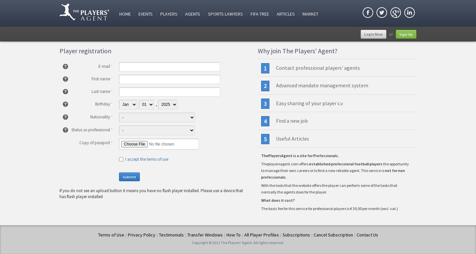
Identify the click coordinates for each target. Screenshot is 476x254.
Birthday (103, 104)
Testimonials (171, 235)
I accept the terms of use (146, 159)
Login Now (373, 34)
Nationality (101, 117)
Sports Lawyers (225, 14)
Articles (286, 14)
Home (125, 14)
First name (102, 79)
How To (233, 235)
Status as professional (91, 130)
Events (146, 14)
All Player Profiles (261, 235)
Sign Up (406, 34)
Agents (192, 14)
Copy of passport (95, 143)
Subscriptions (296, 235)
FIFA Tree (260, 14)
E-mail (105, 66)
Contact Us (367, 235)
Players (169, 14)
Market (310, 14)
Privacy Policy (141, 235)
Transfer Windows (205, 235)
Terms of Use (111, 235)
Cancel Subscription (333, 235)
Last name (102, 91)
